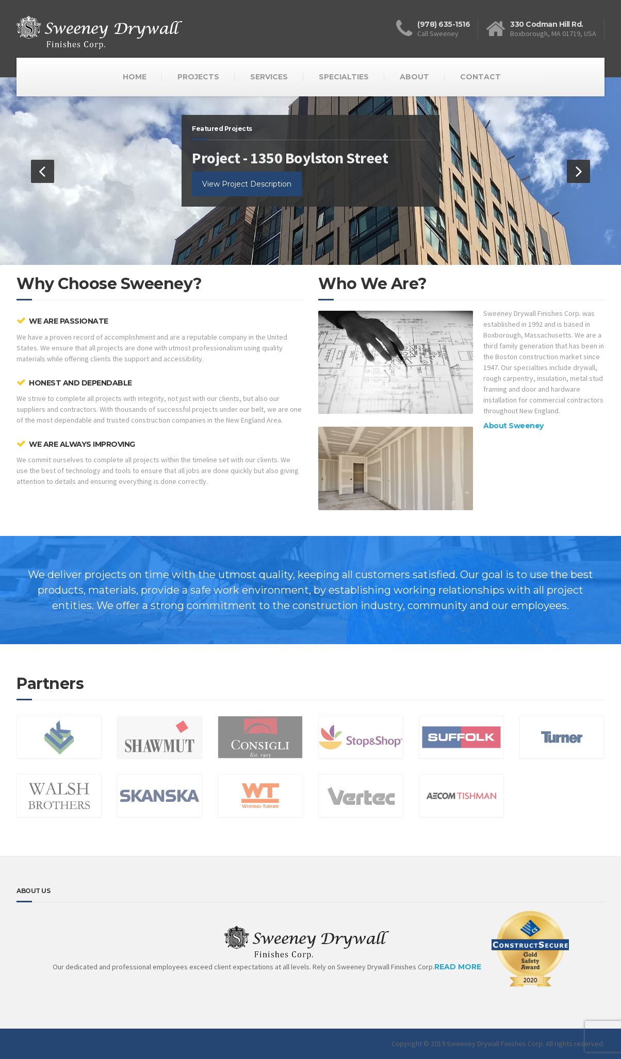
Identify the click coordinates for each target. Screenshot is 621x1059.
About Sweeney (513, 425)
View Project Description (246, 184)
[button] (42, 171)
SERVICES (269, 76)
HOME (134, 76)
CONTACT (480, 76)
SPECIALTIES (344, 76)
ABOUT (414, 76)
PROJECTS (198, 76)
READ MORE (501, 974)
